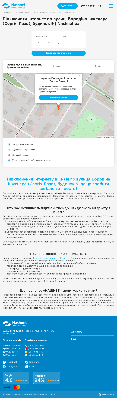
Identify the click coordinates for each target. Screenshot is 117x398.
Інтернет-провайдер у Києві (49, 258)
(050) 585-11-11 (12, 349)
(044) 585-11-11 (12, 346)
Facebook (10, 362)
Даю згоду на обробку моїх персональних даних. (54, 43)
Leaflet (99, 137)
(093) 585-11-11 (11, 352)
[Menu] (111, 6)
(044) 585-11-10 (34, 346)
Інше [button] (92, 339)
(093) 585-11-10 (34, 352)
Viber (30, 366)
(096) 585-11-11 (11, 355)
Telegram (32, 362)
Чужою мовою (106, 394)
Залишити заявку (58, 98)
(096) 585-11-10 (34, 355)
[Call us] (92, 6)
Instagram (10, 366)
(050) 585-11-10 (34, 349)
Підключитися (68, 6)
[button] (92, 333)
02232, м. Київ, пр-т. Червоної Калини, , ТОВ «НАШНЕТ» (28, 332)
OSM (112, 137)
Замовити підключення (58, 53)
